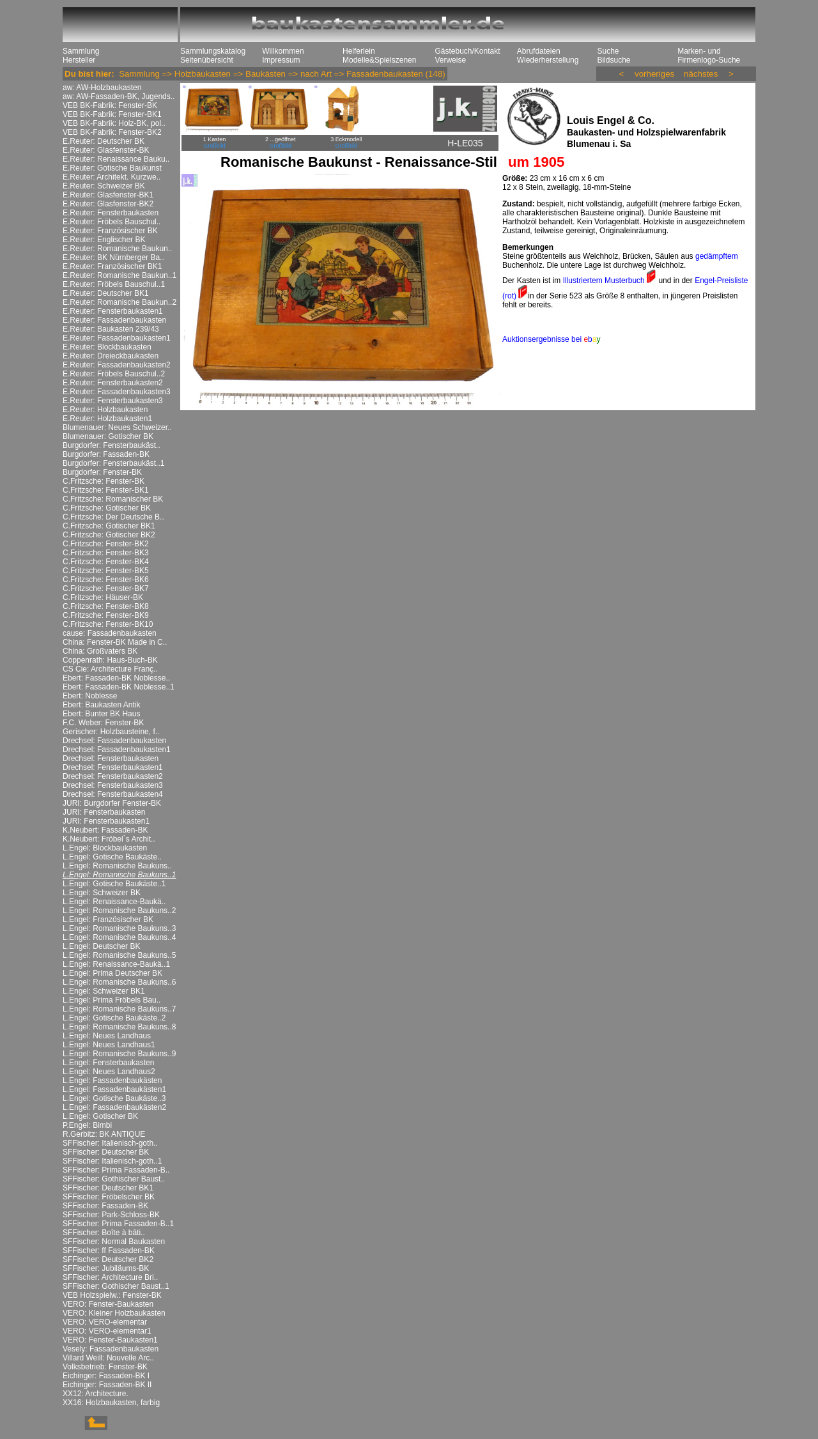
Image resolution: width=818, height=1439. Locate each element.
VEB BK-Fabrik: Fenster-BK (110, 105)
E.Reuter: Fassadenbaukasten (114, 320)
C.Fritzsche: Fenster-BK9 (106, 615)
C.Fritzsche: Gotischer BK (107, 508)
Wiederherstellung (548, 60)
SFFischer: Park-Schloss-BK (111, 1214)
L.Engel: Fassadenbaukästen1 (114, 1089)
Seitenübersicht (206, 60)
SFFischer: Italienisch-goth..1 (112, 1161)
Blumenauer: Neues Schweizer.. (117, 427)
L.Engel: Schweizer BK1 (104, 991)
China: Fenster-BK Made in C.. (115, 642)
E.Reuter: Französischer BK (110, 230)
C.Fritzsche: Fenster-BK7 (106, 588)
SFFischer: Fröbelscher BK (109, 1196)
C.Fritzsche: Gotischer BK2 (109, 534)
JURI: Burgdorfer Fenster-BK (112, 803)
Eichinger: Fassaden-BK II (107, 1384)
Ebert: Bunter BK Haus (101, 713)
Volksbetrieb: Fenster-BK (105, 1366)
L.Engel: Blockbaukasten (105, 847)
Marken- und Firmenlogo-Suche (708, 56)
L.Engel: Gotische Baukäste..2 (114, 1017)
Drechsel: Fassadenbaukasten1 (117, 749)
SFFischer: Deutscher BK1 (108, 1187)
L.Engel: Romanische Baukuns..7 (119, 1008)
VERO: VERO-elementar (105, 1322)
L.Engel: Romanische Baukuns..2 (119, 910)
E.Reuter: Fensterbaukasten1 (113, 311)
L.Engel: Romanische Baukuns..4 (119, 937)
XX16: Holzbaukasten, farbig (111, 1402)
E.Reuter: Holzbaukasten (105, 409)
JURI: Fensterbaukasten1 (106, 821)
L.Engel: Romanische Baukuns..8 (119, 1026)
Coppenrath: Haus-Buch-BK (110, 660)
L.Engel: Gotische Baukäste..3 (114, 1098)
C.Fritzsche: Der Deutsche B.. (113, 516)
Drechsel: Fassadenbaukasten (114, 740)
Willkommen (283, 51)
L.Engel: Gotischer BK (100, 1116)
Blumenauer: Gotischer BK (108, 436)
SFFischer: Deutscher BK (106, 1152)
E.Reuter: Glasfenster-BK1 (108, 194)
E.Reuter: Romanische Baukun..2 (119, 302)
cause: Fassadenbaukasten (110, 633)
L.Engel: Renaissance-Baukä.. (114, 901)
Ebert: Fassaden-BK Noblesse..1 (118, 686)
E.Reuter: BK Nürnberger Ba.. (113, 257)
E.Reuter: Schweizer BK (104, 185)
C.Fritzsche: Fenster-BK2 (106, 543)
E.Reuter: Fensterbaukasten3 (113, 400)
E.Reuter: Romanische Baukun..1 (119, 275)
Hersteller (79, 60)
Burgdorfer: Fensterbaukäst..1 (113, 463)
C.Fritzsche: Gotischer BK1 (109, 525)
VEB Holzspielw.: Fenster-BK (112, 1295)
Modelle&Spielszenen (379, 60)
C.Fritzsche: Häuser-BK (103, 597)
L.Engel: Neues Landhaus (107, 1035)
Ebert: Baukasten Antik (101, 704)
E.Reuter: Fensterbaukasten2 (113, 382)
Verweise (450, 60)
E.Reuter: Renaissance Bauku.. (116, 159)
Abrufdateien (538, 51)
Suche (608, 51)
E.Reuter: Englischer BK (104, 239)
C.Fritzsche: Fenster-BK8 (106, 606)
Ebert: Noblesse (90, 695)
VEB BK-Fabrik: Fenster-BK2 (112, 132)
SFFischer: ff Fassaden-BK (109, 1250)
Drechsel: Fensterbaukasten (110, 758)
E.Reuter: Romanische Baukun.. (117, 248)
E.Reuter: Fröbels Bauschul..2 (114, 373)
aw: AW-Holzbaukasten (102, 87)
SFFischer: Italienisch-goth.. (110, 1143)
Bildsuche (613, 60)
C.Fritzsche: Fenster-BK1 (106, 490)
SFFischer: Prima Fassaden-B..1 (118, 1223)
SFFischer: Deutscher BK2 (108, 1259)
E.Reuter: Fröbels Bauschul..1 (114, 284)
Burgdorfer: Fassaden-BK (106, 454)
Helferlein (359, 51)
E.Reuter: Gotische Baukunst (112, 168)
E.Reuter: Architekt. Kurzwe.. (111, 177)
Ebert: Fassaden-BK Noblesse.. (116, 677)
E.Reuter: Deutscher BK (103, 141)
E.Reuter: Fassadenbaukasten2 (117, 364)
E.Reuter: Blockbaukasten (107, 346)
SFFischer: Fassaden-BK (105, 1205)
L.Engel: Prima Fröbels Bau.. (111, 1000)
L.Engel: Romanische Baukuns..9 (119, 1053)
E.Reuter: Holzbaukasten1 (107, 418)
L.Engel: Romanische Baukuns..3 (119, 928)
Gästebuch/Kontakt (467, 51)
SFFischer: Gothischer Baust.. (114, 1178)
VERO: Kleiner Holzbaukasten (114, 1313)
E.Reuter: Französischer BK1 (112, 266)
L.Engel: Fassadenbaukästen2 (114, 1107)
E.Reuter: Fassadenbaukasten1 (117, 338)
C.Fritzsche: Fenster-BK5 (106, 570)
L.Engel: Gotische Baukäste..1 (114, 883)
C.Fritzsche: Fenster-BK (103, 481)
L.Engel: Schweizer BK (102, 892)
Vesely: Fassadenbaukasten (110, 1348)
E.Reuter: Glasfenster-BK (106, 150)
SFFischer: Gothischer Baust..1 (116, 1286)
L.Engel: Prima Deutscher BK (112, 973)
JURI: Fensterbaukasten (104, 812)
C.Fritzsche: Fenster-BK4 (106, 561)
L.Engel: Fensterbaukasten (108, 1062)
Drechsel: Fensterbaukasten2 (113, 776)
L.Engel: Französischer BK (108, 919)
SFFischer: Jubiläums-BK (106, 1268)
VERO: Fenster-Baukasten (108, 1304)
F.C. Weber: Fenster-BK (103, 722)
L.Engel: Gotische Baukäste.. (112, 856)
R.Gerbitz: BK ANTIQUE (104, 1134)
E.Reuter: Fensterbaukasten (110, 212)
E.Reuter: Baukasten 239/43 (111, 329)
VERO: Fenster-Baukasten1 (110, 1339)
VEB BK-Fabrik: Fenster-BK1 (112, 114)
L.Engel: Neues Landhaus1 (109, 1044)
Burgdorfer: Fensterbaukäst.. (111, 445)
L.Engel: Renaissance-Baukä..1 (116, 964)
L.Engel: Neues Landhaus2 (109, 1071)
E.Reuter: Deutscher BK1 (106, 293)
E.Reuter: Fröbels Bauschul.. (111, 221)
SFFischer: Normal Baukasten (114, 1241)
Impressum (281, 60)
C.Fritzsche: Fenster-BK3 (106, 552)
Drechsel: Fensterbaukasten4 (113, 794)
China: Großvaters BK (100, 651)
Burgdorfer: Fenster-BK (102, 472)
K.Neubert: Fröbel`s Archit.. (109, 839)
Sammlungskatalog (212, 51)
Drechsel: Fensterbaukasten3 (113, 785)
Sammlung (81, 51)
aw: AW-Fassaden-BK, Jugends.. (118, 96)
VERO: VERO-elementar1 (107, 1331)
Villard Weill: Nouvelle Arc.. (108, 1357)
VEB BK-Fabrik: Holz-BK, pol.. (114, 123)
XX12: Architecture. (95, 1393)
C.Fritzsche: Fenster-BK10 (108, 624)
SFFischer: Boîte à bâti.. (104, 1232)
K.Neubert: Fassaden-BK (105, 830)
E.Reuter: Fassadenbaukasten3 (117, 391)
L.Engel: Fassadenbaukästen (112, 1080)
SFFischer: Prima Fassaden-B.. (116, 1170)
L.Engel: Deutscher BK (101, 946)
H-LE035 (464, 143)
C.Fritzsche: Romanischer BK (113, 499)
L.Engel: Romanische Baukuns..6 (119, 982)
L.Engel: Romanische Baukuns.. (117, 865)
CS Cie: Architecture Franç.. (110, 669)
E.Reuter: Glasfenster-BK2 (108, 203)
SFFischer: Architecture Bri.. (110, 1277)
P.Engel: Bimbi (87, 1125)
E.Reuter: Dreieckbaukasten (110, 355)
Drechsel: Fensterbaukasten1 (113, 767)
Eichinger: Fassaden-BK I (106, 1375)
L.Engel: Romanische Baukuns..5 (119, 955)
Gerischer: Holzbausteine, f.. (111, 731)
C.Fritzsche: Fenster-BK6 (106, 579)
